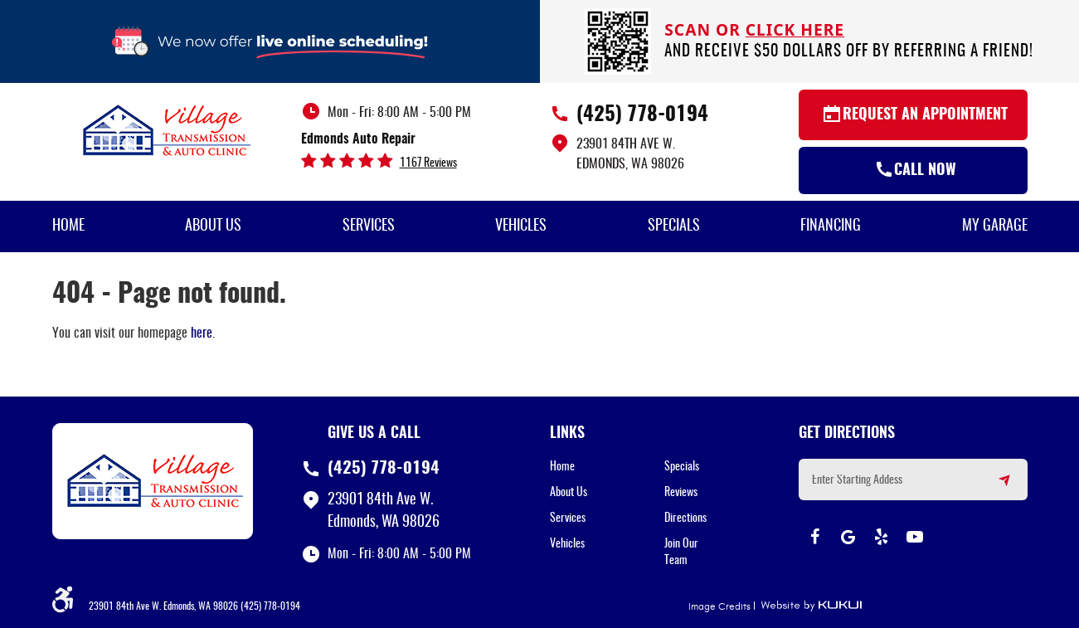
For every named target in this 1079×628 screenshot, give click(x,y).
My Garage (995, 226)
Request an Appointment (925, 115)
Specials (674, 226)
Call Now (925, 170)
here (201, 333)
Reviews (680, 493)
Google (848, 536)
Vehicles (521, 226)
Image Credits (719, 606)
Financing (830, 226)
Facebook (815, 536)
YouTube (914, 536)
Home (68, 226)
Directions (685, 518)
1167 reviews (428, 163)
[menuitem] (68, 227)
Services (369, 226)
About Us (213, 226)
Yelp (881, 536)
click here (795, 29)
